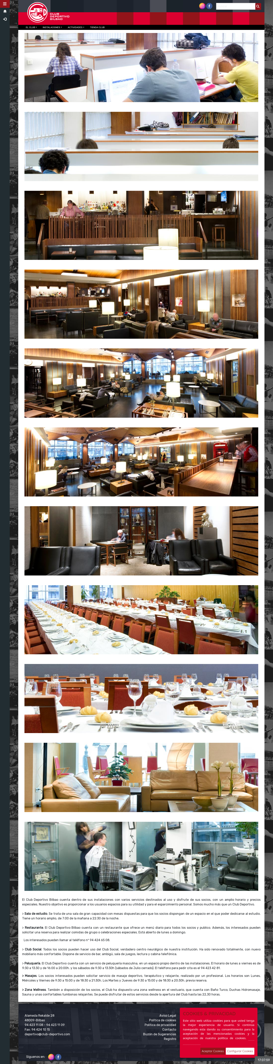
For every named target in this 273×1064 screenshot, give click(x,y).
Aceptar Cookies (213, 1051)
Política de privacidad (160, 1025)
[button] (5, 4)
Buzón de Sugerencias (159, 1034)
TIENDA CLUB (97, 27)
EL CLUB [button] (30, 27)
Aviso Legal (167, 1015)
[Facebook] (209, 6)
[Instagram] (202, 6)
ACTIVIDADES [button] (75, 27)
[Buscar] (236, 6)
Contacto (169, 1029)
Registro (170, 1039)
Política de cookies (162, 1020)
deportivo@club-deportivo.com (47, 1034)
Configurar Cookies (240, 1051)
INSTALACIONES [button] (51, 27)
